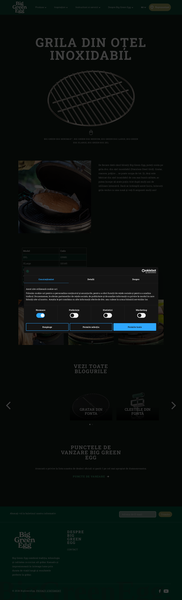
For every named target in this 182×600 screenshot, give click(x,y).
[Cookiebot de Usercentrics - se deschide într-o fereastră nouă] (143, 271)
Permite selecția (91, 327)
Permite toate (135, 327)
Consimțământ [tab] (46, 279)
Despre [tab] (135, 279)
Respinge (47, 327)
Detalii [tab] (91, 279)
